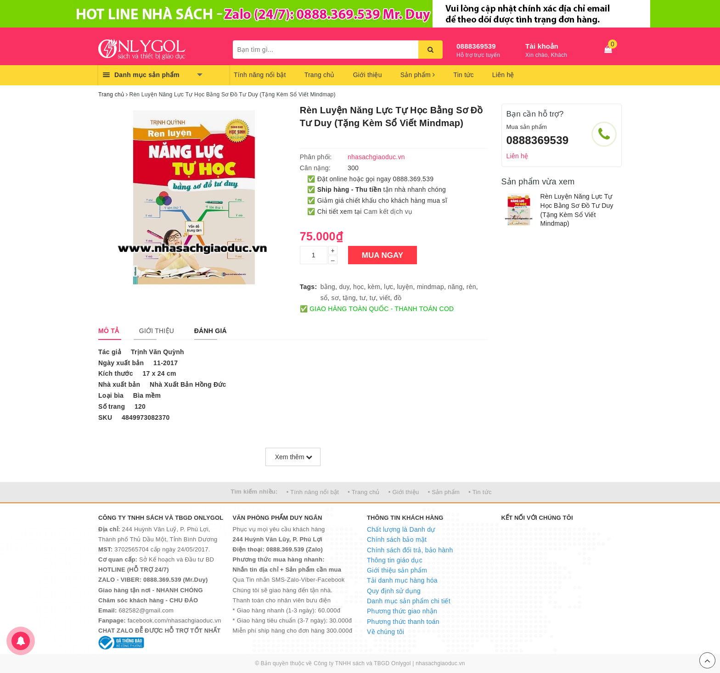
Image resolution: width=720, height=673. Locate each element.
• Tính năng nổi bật (313, 492)
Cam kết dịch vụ (388, 211)
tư (363, 297)
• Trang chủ (364, 492)
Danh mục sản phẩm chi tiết (408, 601)
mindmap (430, 286)
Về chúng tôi (385, 631)
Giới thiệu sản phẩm (397, 570)
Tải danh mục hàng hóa (402, 580)
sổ (324, 297)
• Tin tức (479, 492)
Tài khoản (541, 46)
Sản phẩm (417, 74)
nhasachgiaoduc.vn (440, 663)
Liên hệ (503, 74)
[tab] (108, 331)
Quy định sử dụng (394, 591)
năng (455, 286)
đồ (397, 297)
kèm (374, 286)
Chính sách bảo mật (397, 539)
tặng (349, 297)
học (358, 286)
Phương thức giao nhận (402, 611)
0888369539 (476, 46)
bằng (328, 286)
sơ (335, 297)
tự (373, 297)
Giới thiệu (367, 74)
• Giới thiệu (403, 492)
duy (344, 286)
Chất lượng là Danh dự (401, 529)
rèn (471, 286)
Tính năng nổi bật (260, 74)
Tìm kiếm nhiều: (254, 491)
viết (384, 297)
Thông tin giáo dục (394, 560)
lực (388, 286)
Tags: (308, 286)
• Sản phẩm (444, 492)
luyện (405, 286)
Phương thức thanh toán (403, 621)
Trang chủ (319, 74)
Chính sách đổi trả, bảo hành (410, 550)
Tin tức (463, 74)
